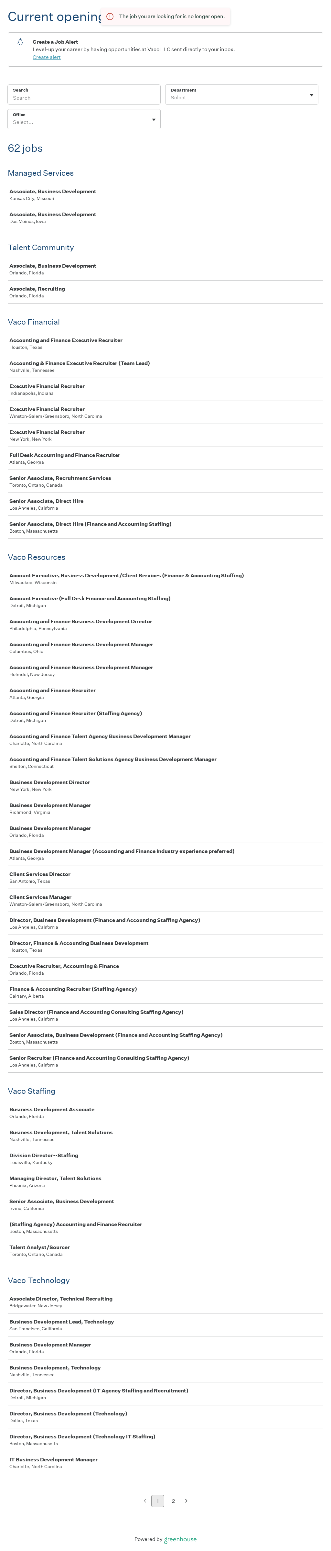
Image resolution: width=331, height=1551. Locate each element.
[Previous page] (145, 1501)
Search (20, 90)
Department (183, 90)
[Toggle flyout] (311, 95)
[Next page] (186, 1501)
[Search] (84, 98)
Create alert (47, 57)
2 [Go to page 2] (173, 1501)
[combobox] (171, 97)
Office (19, 114)
